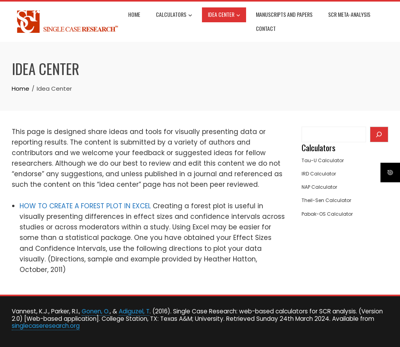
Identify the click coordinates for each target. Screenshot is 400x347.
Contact (266, 28)
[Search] (379, 134)
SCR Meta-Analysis (349, 14)
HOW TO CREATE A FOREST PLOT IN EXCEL (85, 206)
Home (134, 14)
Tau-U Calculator (323, 160)
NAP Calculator (319, 187)
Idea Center (224, 15)
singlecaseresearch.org (46, 326)
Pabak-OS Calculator (327, 214)
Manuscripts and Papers (284, 14)
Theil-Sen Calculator (326, 200)
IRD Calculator (319, 173)
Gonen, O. (96, 311)
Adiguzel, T (134, 311)
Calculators (174, 15)
